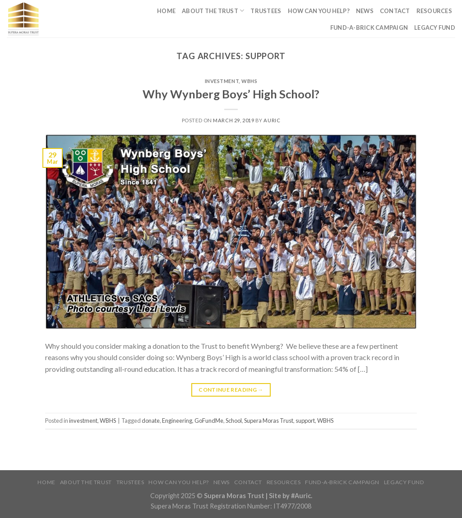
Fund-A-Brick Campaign (369, 27)
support (305, 420)
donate (151, 420)
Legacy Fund (434, 27)
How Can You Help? (319, 10)
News (365, 10)
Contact (395, 10)
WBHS (249, 81)
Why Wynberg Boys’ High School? (231, 94)
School (234, 420)
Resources (434, 10)
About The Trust (213, 10)
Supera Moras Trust (268, 420)
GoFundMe (208, 420)
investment (222, 81)
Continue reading (231, 389)
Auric (271, 120)
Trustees (265, 10)
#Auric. (301, 496)
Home (166, 10)
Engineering (177, 420)
